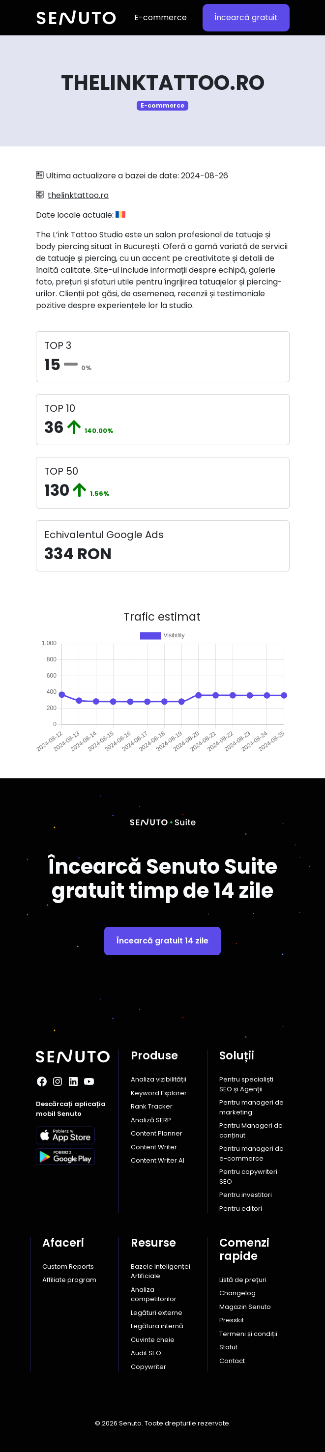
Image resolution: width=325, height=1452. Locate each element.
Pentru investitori (245, 1194)
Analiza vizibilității (158, 1079)
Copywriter (148, 1366)
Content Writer (154, 1147)
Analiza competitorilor (154, 1294)
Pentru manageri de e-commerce (251, 1153)
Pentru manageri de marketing (251, 1107)
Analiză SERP (151, 1120)
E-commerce (160, 17)
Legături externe (156, 1312)
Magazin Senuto (245, 1306)
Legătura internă (157, 1326)
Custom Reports (68, 1266)
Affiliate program (69, 1279)
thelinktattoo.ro (78, 195)
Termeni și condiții (248, 1333)
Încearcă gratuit (246, 17)
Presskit (231, 1320)
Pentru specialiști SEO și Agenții (246, 1084)
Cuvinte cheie (153, 1339)
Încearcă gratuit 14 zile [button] (162, 940)
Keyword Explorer (159, 1093)
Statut (228, 1347)
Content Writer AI (157, 1160)
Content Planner (156, 1133)
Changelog (237, 1293)
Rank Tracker (152, 1106)
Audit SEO (146, 1353)
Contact (232, 1361)
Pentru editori (240, 1208)
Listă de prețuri (242, 1279)
